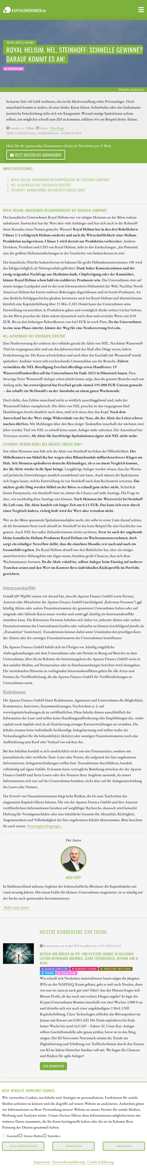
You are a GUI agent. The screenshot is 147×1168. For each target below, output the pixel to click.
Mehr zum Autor (16, 907)
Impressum (42, 1161)
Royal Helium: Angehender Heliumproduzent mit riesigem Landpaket (60, 179)
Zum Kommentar (53, 1066)
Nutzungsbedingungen (44, 825)
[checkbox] (4, 1136)
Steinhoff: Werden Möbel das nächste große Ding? (48, 190)
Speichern (74, 1146)
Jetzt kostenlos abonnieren (35, 155)
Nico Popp (57, 128)
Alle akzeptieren (23, 1146)
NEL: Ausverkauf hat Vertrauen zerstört (41, 185)
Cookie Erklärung (100, 1161)
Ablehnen (123, 1146)
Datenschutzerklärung (68, 1161)
